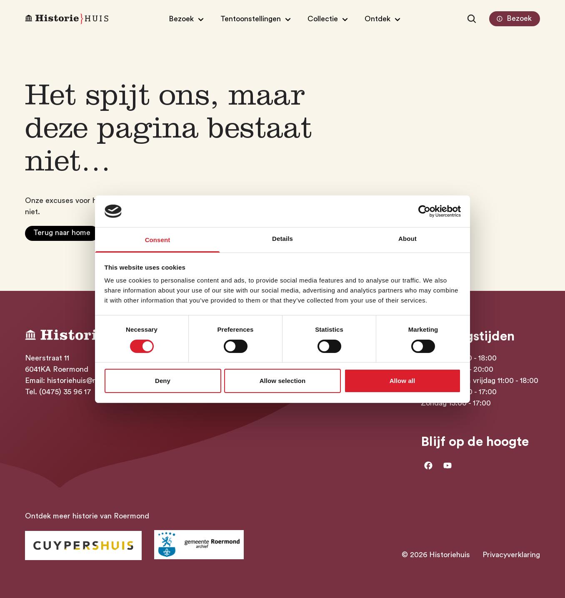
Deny (162, 380)
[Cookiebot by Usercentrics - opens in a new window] (424, 211)
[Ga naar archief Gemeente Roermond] (199, 544)
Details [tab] (282, 238)
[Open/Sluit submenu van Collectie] (328, 19)
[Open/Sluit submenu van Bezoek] (187, 19)
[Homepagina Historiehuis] (66, 19)
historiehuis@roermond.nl (90, 380)
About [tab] (407, 238)
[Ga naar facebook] (428, 465)
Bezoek (513, 19)
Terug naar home (61, 232)
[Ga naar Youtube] (447, 465)
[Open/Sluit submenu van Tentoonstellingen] (256, 19)
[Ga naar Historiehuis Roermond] (83, 545)
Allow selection (283, 380)
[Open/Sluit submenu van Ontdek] (383, 19)
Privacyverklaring (511, 554)
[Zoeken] (471, 19)
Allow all (402, 380)
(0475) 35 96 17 (65, 391)
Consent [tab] (157, 239)
